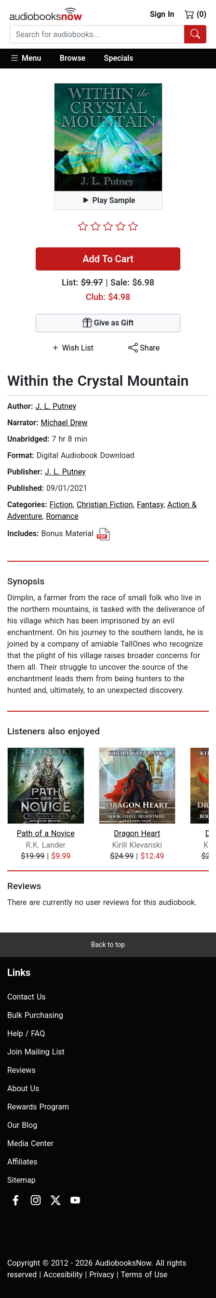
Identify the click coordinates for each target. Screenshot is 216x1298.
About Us (23, 1088)
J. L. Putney (55, 406)
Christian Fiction (105, 504)
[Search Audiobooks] (195, 34)
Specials (119, 58)
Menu (25, 58)
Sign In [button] (162, 14)
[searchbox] (97, 34)
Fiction (61, 504)
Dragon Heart (137, 833)
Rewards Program (38, 1106)
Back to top (108, 944)
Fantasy (150, 504)
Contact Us (26, 996)
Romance (62, 516)
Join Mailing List (36, 1051)
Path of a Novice (46, 833)
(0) (195, 14)
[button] (30, 58)
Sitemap (21, 1180)
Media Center (30, 1143)
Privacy (101, 1274)
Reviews (21, 1070)
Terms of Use (144, 1274)
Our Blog (22, 1125)
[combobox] (108, 34)
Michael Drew (63, 422)
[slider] (108, 226)
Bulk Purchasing (35, 1015)
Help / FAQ (26, 1033)
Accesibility (62, 1274)
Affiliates (22, 1161)
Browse (72, 58)
